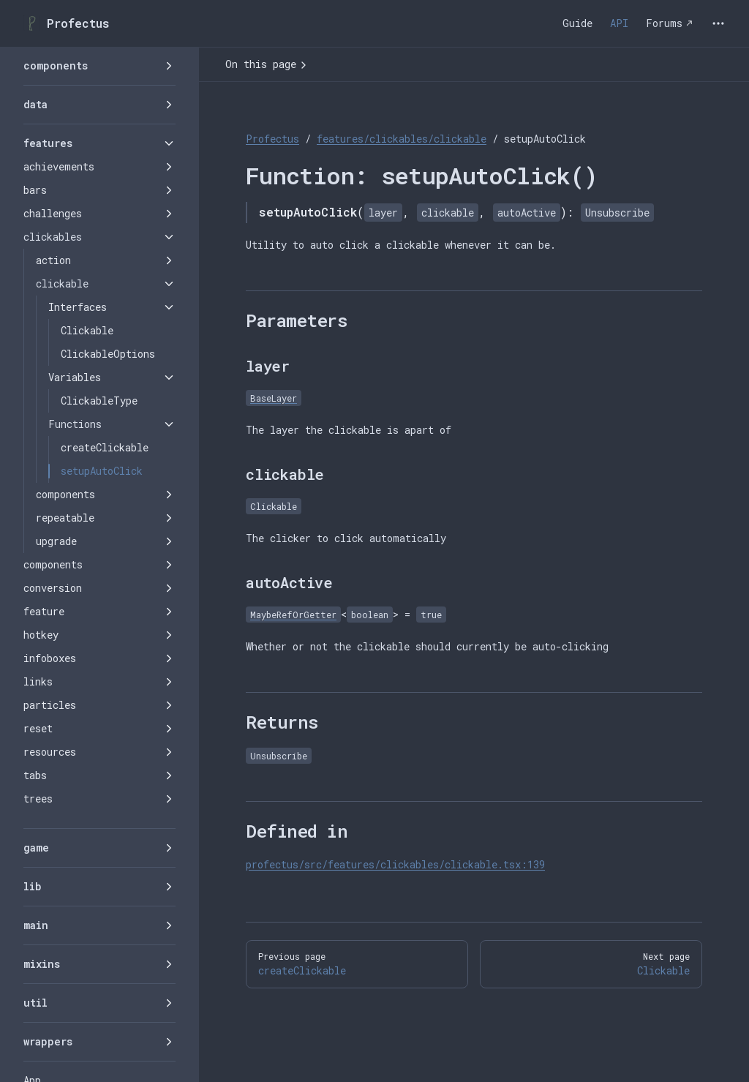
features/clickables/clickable (401, 139)
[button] (99, 66)
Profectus (272, 139)
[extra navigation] (718, 23)
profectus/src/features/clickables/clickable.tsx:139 (395, 864)
